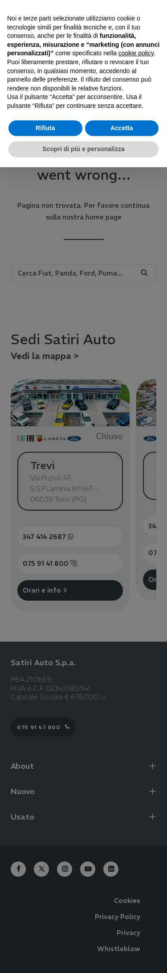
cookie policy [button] (136, 53)
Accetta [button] (121, 128)
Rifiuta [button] (45, 128)
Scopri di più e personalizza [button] (83, 149)
